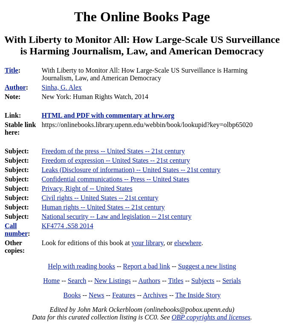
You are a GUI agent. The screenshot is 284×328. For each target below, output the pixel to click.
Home (51, 280)
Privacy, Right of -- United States (87, 188)
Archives (155, 295)
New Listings (112, 280)
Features (123, 295)
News (96, 295)
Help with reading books (81, 266)
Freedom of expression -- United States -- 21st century (116, 160)
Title (11, 70)
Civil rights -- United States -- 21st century (100, 197)
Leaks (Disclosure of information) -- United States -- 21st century (131, 169)
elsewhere (187, 242)
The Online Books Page (142, 16)
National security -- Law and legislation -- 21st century (117, 216)
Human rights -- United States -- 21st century (103, 207)
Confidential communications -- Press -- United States (115, 179)
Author (15, 87)
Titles (176, 280)
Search (77, 280)
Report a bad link (146, 266)
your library (148, 242)
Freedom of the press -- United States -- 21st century (113, 151)
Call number (16, 229)
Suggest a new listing (207, 266)
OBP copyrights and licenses (211, 317)
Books (72, 295)
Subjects (202, 280)
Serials (231, 280)
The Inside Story (198, 295)
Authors (149, 280)
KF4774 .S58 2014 (67, 225)
